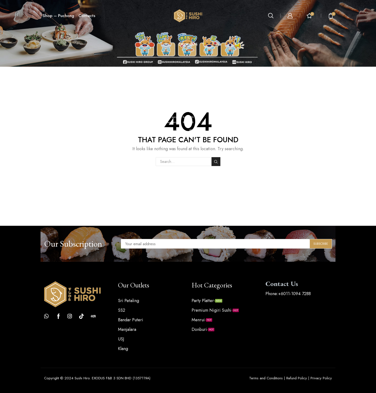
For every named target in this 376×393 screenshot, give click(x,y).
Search (216, 161)
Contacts (86, 15)
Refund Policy (296, 378)
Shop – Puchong (58, 15)
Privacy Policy (321, 378)
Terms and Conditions (266, 378)
